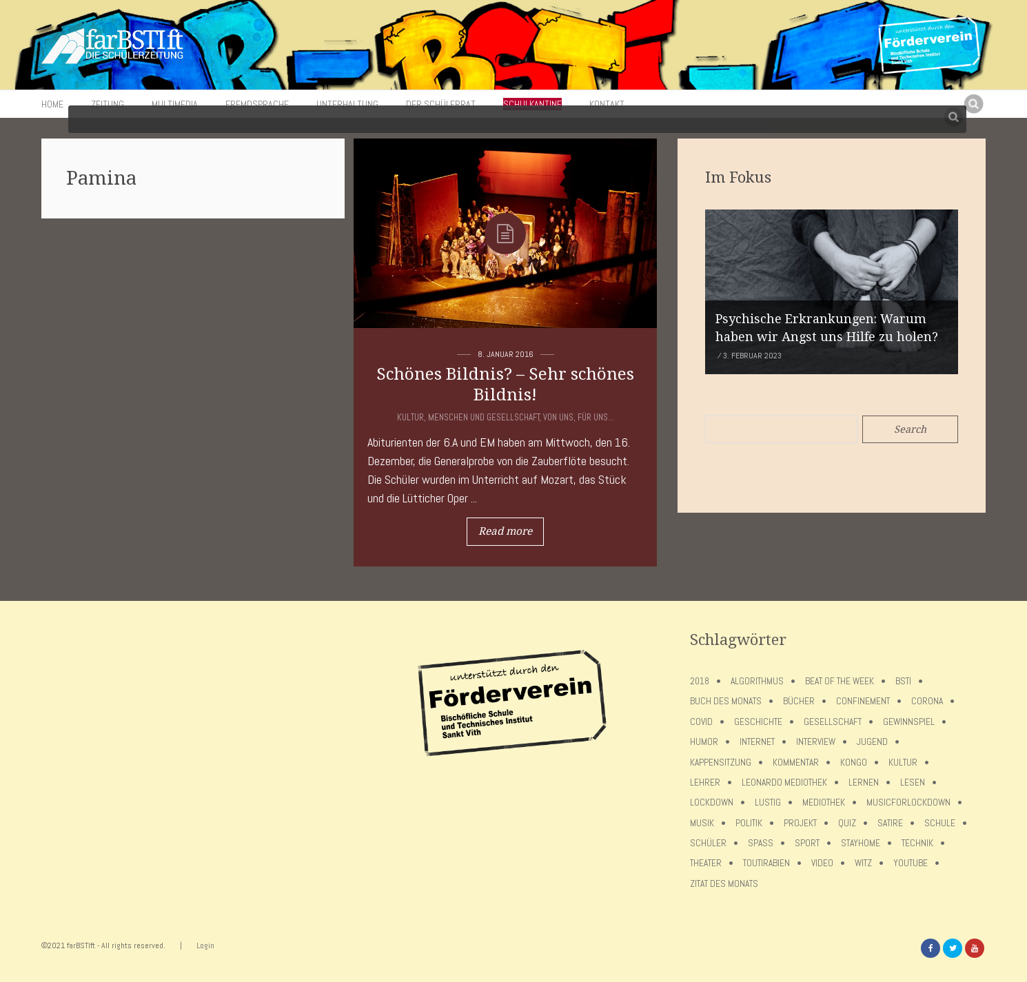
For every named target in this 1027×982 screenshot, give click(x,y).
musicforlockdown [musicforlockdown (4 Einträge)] (908, 802)
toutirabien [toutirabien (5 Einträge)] (766, 863)
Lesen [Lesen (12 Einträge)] (912, 782)
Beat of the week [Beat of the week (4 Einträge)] (839, 681)
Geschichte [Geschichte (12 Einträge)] (758, 722)
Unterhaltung (347, 104)
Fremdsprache (257, 104)
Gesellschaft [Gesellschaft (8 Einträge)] (833, 722)
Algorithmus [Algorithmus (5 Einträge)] (757, 681)
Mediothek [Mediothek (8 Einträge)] (823, 802)
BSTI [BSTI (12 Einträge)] (903, 681)
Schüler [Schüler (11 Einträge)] (708, 843)
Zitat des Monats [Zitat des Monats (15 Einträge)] (724, 884)
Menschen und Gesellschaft (484, 417)
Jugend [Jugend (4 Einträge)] (872, 742)
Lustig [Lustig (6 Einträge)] (768, 802)
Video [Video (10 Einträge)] (822, 863)
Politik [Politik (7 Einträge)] (748, 823)
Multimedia (175, 104)
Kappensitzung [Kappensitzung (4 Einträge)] (720, 762)
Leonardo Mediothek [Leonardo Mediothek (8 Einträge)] (784, 782)
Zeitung (107, 104)
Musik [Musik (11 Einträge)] (702, 823)
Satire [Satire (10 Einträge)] (890, 823)
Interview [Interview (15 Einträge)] (815, 742)
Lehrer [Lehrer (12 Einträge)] (705, 782)
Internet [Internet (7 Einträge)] (757, 742)
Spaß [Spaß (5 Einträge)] (760, 843)
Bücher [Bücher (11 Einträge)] (799, 701)
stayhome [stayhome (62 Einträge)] (860, 843)
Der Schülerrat (441, 104)
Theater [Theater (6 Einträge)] (706, 863)
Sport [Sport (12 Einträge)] (807, 843)
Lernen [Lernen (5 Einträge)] (863, 782)
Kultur (410, 417)
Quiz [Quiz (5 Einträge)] (847, 823)
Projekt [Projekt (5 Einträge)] (800, 823)
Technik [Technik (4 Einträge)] (917, 843)
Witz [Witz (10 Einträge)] (863, 863)
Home (52, 104)
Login (205, 945)
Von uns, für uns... (578, 417)
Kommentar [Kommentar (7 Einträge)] (796, 762)
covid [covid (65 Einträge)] (701, 722)
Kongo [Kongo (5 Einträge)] (853, 762)
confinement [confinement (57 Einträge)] (863, 701)
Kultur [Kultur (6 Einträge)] (902, 762)
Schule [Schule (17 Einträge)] (939, 823)
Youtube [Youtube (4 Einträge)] (910, 863)
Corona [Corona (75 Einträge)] (927, 701)
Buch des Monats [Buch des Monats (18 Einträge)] (726, 701)
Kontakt (606, 104)
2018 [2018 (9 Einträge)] (699, 681)
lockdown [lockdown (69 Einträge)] (711, 802)
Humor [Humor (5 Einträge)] (704, 742)
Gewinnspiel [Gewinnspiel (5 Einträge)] (909, 722)
